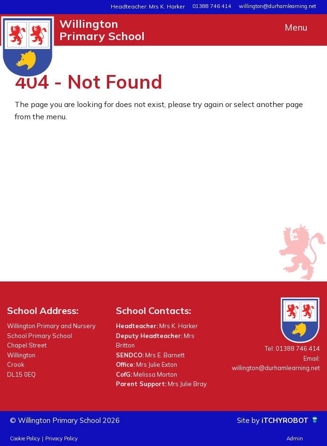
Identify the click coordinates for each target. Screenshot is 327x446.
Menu (296, 27)
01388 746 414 (211, 6)
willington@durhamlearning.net (277, 6)
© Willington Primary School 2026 (70, 420)
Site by (245, 420)
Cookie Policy (25, 438)
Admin (294, 438)
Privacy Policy (61, 438)
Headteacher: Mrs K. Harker (152, 6)
